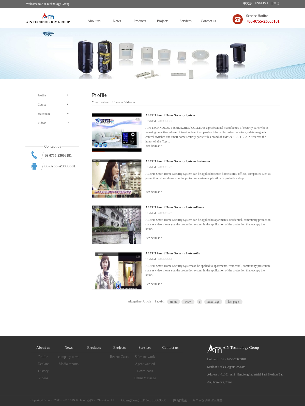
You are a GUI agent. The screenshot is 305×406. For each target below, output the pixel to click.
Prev (188, 301)
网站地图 (179, 400)
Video (128, 102)
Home (116, 102)
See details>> (154, 146)
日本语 (275, 3)
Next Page (213, 301)
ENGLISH (261, 3)
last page (233, 301)
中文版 (247, 3)
